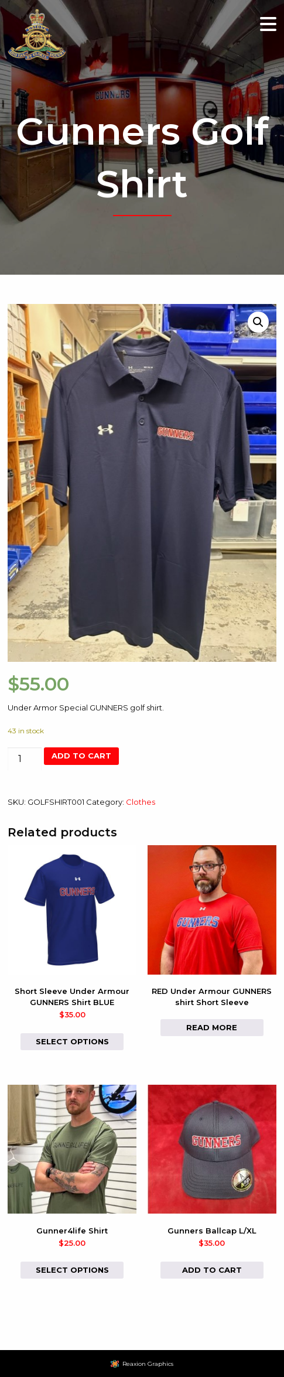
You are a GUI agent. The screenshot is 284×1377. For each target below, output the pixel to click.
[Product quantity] (25, 758)
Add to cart (81, 755)
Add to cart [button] (212, 1270)
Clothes (140, 802)
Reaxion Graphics (147, 1364)
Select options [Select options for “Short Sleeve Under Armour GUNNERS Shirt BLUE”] (72, 1041)
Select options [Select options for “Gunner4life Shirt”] (72, 1270)
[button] (258, 322)
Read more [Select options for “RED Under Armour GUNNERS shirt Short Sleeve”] (211, 1027)
